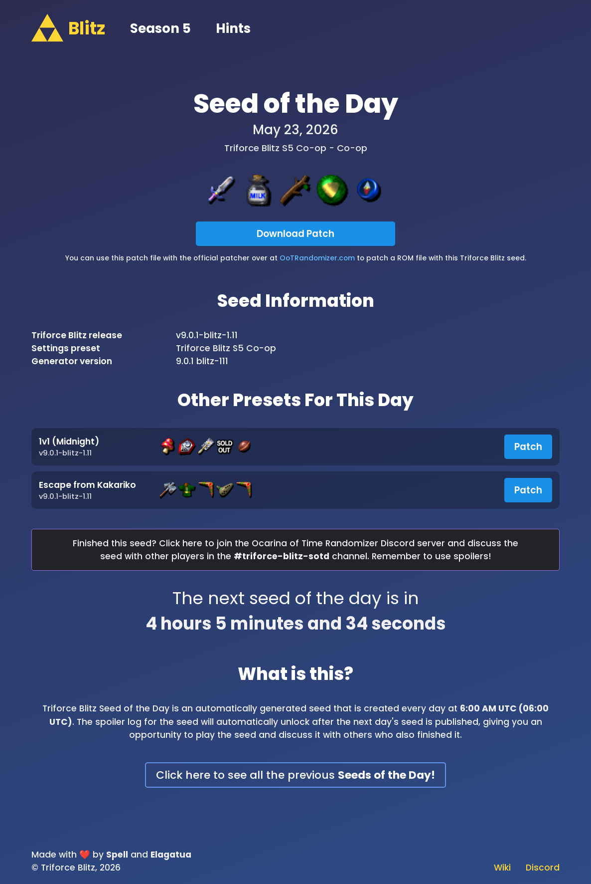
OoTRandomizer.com (317, 258)
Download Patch (295, 233)
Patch (528, 446)
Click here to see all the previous (295, 775)
